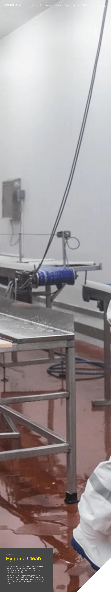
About (67, 5)
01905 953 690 (87, 5)
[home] (12, 5)
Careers (76, 5)
